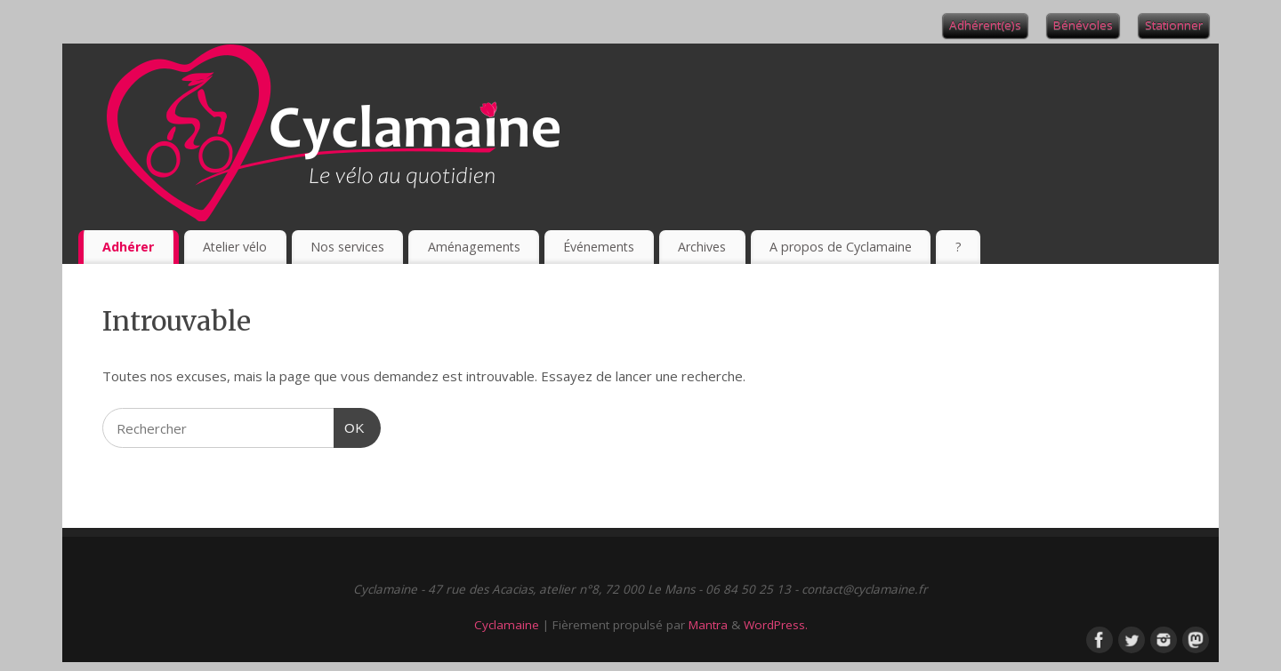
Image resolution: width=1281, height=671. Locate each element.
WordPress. (776, 625)
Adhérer (128, 246)
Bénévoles (1083, 25)
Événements (598, 246)
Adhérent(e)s (985, 25)
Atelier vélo (235, 246)
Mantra (708, 625)
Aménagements (474, 246)
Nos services (347, 246)
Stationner (1174, 25)
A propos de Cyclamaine (840, 246)
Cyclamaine (506, 625)
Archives (702, 246)
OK (350, 425)
